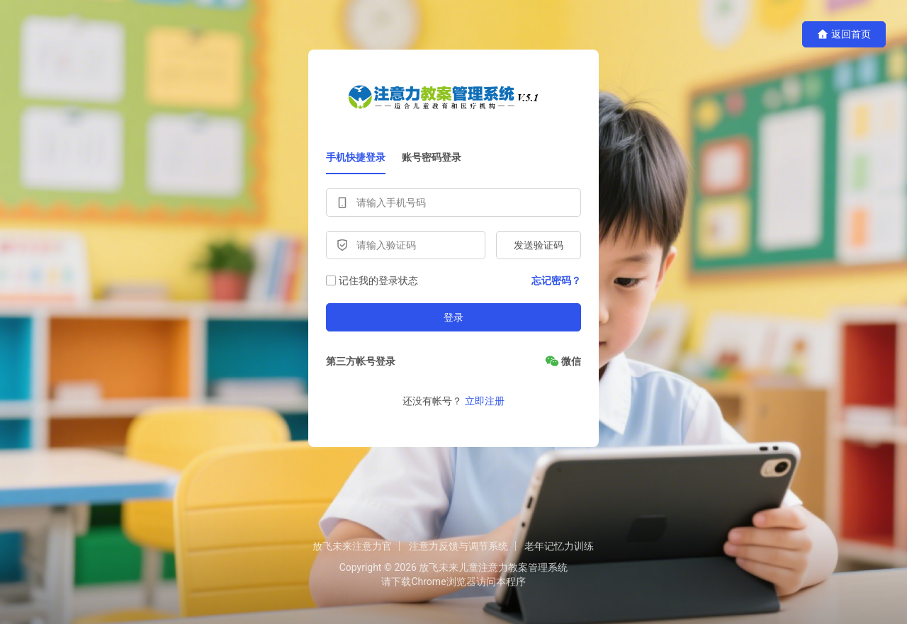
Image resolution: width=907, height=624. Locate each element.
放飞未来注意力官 (352, 546)
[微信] (563, 361)
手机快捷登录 (355, 157)
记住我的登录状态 (372, 280)
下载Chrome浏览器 (433, 581)
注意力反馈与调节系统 (458, 546)
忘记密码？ (556, 280)
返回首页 (844, 34)
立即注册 (485, 401)
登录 (453, 317)
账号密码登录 (431, 157)
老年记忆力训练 (559, 546)
